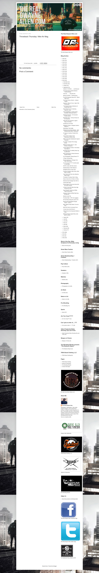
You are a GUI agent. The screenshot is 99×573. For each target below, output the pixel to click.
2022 (63, 65)
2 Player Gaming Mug (67, 158)
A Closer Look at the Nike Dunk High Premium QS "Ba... (70, 188)
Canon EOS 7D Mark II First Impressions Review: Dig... (69, 136)
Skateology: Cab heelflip (68, 128)
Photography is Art (66, 286)
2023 (63, 64)
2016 (63, 76)
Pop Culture (64, 266)
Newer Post (22, 107)
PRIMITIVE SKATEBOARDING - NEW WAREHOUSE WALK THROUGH (71, 131)
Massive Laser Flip (67, 196)
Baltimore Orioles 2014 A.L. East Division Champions (70, 145)
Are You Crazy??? (66, 318)
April (64, 224)
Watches (64, 279)
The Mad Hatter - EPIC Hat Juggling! (70, 197)
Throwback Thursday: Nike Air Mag (70, 177)
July (64, 219)
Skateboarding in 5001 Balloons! (70, 167)
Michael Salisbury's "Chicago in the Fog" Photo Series (70, 161)
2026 (63, 58)
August (65, 217)
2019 (63, 71)
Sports (63, 312)
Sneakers (64, 273)
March (64, 226)
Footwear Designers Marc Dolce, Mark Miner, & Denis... (71, 172)
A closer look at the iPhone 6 (69, 209)
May (64, 222)
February (65, 228)
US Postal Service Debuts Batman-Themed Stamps (70, 91)
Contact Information (66, 366)
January (65, 229)
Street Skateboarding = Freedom (68, 260)
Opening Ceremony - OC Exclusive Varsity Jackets (70, 115)
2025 (63, 60)
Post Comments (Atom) (30, 109)
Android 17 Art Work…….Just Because (71, 88)
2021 (63, 67)
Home (38, 107)
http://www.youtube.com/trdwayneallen (70, 499)
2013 (63, 232)
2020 (63, 69)
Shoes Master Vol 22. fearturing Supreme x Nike (69, 109)
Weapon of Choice (66, 340)
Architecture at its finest (68, 123)
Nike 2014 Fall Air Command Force (70, 207)
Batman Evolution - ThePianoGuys (70, 95)
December (65, 82)
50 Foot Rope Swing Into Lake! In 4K (70, 199)
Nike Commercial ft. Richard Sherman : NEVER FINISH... (71, 154)
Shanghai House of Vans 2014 (69, 169)
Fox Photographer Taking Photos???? (71, 156)
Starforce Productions (66, 363)
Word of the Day (65, 245)
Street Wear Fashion (66, 252)
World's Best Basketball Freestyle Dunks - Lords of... (70, 202)
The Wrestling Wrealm (66, 365)
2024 (63, 62)
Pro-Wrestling (65, 305)
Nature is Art (64, 299)
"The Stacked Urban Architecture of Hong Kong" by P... (70, 107)
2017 (63, 74)
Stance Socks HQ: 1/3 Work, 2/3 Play (71, 179)
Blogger (55, 566)
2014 (63, 80)
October (65, 85)
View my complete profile (66, 417)
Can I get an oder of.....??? (67, 325)
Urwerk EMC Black (67, 182)
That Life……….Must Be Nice (69, 93)
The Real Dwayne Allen (67, 405)
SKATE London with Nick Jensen (70, 165)
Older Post (53, 107)
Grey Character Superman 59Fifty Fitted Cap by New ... (70, 191)
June (64, 220)
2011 (63, 235)
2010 (63, 237)
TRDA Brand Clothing (66, 355)
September (65, 87)
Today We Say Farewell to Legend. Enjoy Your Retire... (70, 121)
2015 (63, 78)
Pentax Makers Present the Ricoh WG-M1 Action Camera (71, 185)
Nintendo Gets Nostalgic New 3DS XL (71, 180)
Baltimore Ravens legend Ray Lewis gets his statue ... (70, 214)
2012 (63, 234)
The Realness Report (66, 348)
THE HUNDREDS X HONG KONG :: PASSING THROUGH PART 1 (70, 112)
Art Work (64, 292)
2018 (63, 73)
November (65, 83)
